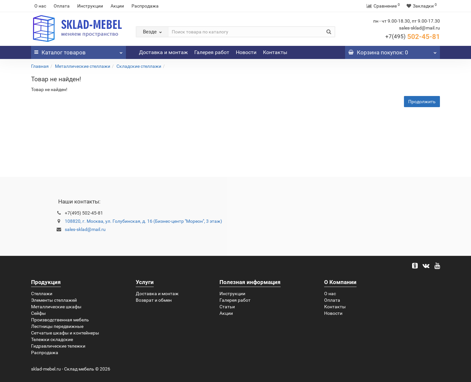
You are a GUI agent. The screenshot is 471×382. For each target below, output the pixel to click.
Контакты (275, 52)
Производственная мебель (60, 319)
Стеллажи (41, 293)
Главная (40, 66)
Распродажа (145, 6)
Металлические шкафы (56, 306)
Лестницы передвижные (57, 326)
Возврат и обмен (154, 300)
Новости (246, 52)
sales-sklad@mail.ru (85, 229)
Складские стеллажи (138, 66)
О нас (40, 6)
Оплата (62, 6)
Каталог (78, 51)
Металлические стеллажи (82, 66)
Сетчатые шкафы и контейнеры (65, 332)
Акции (117, 6)
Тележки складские (52, 339)
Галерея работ (211, 52)
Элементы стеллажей (54, 300)
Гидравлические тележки (58, 346)
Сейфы (38, 313)
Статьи (227, 306)
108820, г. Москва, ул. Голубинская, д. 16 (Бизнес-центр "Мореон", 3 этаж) (143, 221)
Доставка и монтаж (163, 52)
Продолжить (422, 101)
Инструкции (90, 6)
